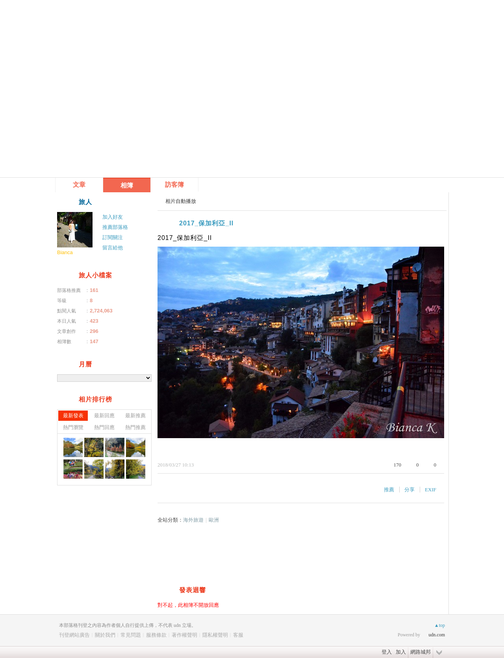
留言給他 (112, 248)
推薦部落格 (115, 227)
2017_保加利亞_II (206, 223)
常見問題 (130, 635)
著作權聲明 (184, 635)
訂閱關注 (112, 237)
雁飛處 (86, 18)
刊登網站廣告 (74, 635)
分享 (409, 490)
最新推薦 (135, 415)
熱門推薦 (135, 427)
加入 (401, 652)
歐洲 (214, 520)
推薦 (389, 490)
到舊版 (127, 22)
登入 (387, 652)
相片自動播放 (180, 201)
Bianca (65, 252)
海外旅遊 (193, 520)
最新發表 (73, 415)
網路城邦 (420, 652)
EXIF (430, 490)
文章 (79, 184)
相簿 (126, 185)
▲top (439, 625)
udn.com (436, 635)
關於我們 (105, 635)
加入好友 (112, 217)
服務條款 (156, 635)
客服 (238, 635)
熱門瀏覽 (73, 427)
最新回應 (104, 415)
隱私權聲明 (215, 635)
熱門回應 (104, 427)
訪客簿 (174, 184)
